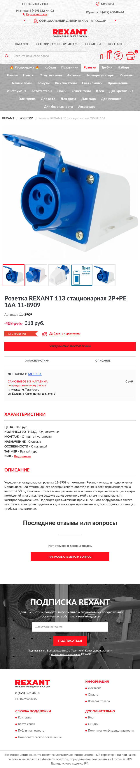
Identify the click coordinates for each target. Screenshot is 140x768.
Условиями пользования (65, 654)
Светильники (92, 83)
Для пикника (111, 99)
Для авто (48, 99)
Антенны (74, 75)
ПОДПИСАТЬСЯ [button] (70, 641)
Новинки (93, 44)
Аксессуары (87, 106)
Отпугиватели (51, 75)
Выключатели (66, 83)
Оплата (93, 694)
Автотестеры (42, 91)
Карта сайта (26, 724)
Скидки (93, 724)
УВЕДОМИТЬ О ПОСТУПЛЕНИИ (70, 346)
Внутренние (22, 456)
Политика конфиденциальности (111, 730)
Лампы (12, 75)
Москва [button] (35, 374)
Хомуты (43, 83)
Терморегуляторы (100, 75)
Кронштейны (118, 83)
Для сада (88, 99)
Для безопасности (58, 106)
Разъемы (126, 75)
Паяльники (69, 67)
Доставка (94, 688)
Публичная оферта (31, 730)
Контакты (116, 44)
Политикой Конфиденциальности (91, 650)
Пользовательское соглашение (40, 737)
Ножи (61, 91)
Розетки (90, 67)
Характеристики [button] (37, 360)
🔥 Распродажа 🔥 (24, 67)
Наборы (124, 67)
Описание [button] (102, 360)
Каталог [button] (22, 44)
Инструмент (16, 91)
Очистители (81, 91)
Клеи (100, 91)
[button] (35, 14)
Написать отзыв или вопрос (70, 556)
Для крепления (121, 91)
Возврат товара (99, 701)
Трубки (107, 67)
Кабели (50, 67)
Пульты (28, 75)
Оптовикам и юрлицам (56, 44)
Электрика (27, 99)
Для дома (68, 99)
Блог (91, 717)
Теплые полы (22, 83)
